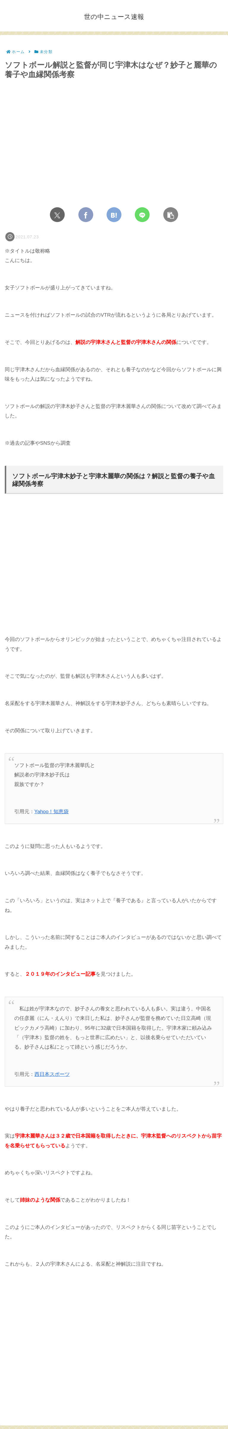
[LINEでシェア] (142, 214)
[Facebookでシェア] (85, 214)
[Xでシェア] (57, 214)
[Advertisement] (114, 574)
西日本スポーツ (52, 1074)
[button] (170, 214)
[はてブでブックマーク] (114, 214)
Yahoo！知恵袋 (51, 811)
